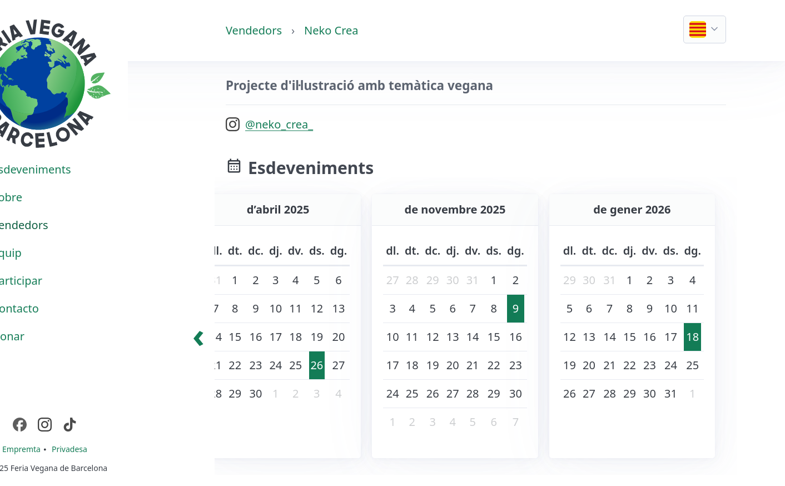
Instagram (95, 424)
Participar (56, 280)
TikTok (120, 424)
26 (316, 365)
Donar (47, 336)
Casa (23, 24)
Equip (45, 252)
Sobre (46, 197)
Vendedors (254, 30)
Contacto (54, 308)
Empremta (60, 449)
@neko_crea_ (279, 124)
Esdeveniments (70, 169)
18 (692, 336)
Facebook (70, 424)
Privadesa (108, 449)
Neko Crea (331, 30)
